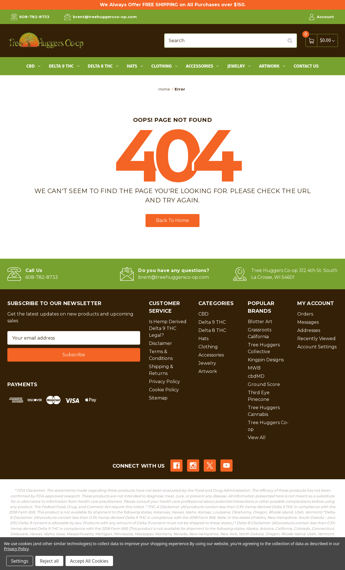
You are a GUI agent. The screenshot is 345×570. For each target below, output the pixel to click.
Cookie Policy (164, 389)
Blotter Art (260, 321)
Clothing (164, 66)
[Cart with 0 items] (327, 40)
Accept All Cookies (89, 561)
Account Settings (317, 346)
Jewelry (239, 66)
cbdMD (256, 376)
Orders (305, 314)
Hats (135, 66)
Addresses (308, 330)
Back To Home (172, 220)
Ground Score (264, 384)
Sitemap (158, 398)
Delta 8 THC (103, 66)
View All (257, 437)
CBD (33, 66)
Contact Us (306, 66)
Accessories (202, 66)
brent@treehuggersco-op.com (100, 17)
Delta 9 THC (64, 66)
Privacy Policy (164, 381)
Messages (308, 322)
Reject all (49, 561)
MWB (254, 368)
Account (321, 17)
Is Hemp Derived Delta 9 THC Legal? (167, 328)
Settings (19, 561)
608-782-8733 (30, 17)
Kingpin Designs (266, 359)
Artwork (272, 66)
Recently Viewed (316, 338)
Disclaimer (160, 343)
